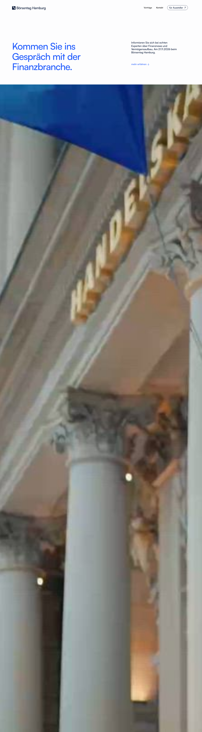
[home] (29, 7)
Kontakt (159, 7)
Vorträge (148, 7)
